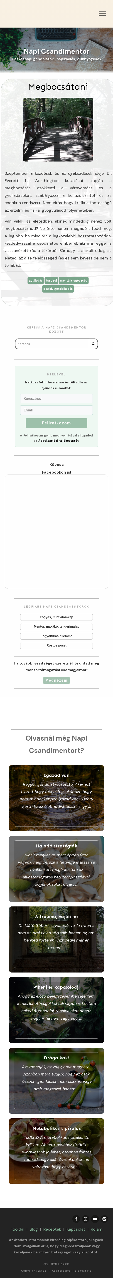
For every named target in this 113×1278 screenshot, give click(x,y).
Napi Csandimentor (56, 51)
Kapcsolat (75, 1229)
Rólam (96, 1229)
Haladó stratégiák (56, 869)
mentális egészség (76, 280)
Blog (34, 1229)
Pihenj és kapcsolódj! (56, 1010)
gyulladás (34, 280)
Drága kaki (56, 1081)
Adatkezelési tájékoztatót (58, 441)
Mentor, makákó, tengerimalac (56, 627)
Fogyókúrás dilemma (56, 636)
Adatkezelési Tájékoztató (72, 1270)
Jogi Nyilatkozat (56, 1263)
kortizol (51, 280)
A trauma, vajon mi (56, 939)
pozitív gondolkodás (58, 289)
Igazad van (56, 798)
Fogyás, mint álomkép (56, 617)
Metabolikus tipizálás (56, 1151)
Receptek (52, 1229)
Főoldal (17, 1229)
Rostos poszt (56, 646)
